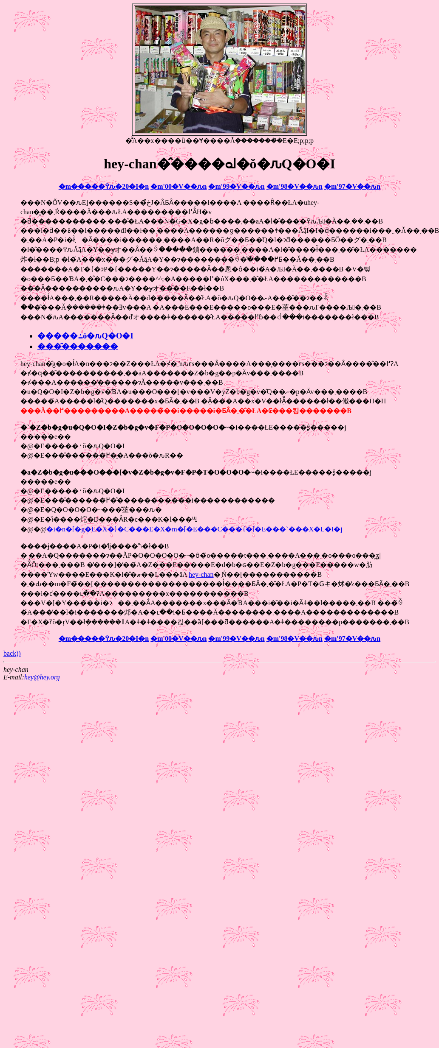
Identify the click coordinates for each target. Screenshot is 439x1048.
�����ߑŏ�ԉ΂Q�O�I (85, 335)
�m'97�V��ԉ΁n (352, 186)
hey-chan (201, 574)
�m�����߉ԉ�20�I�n (104, 186)
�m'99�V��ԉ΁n (236, 186)
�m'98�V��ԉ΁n (294, 186)
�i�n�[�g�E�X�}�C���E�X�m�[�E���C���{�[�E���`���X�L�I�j (194, 529)
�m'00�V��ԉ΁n (178, 186)
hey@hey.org (42, 677)
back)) (12, 653)
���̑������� (77, 346)
